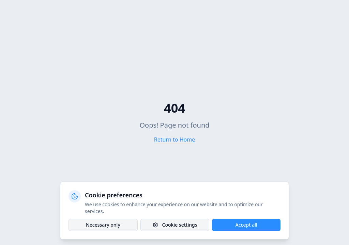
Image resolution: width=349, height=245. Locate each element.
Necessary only (103, 225)
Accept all (246, 225)
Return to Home (174, 139)
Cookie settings (175, 225)
